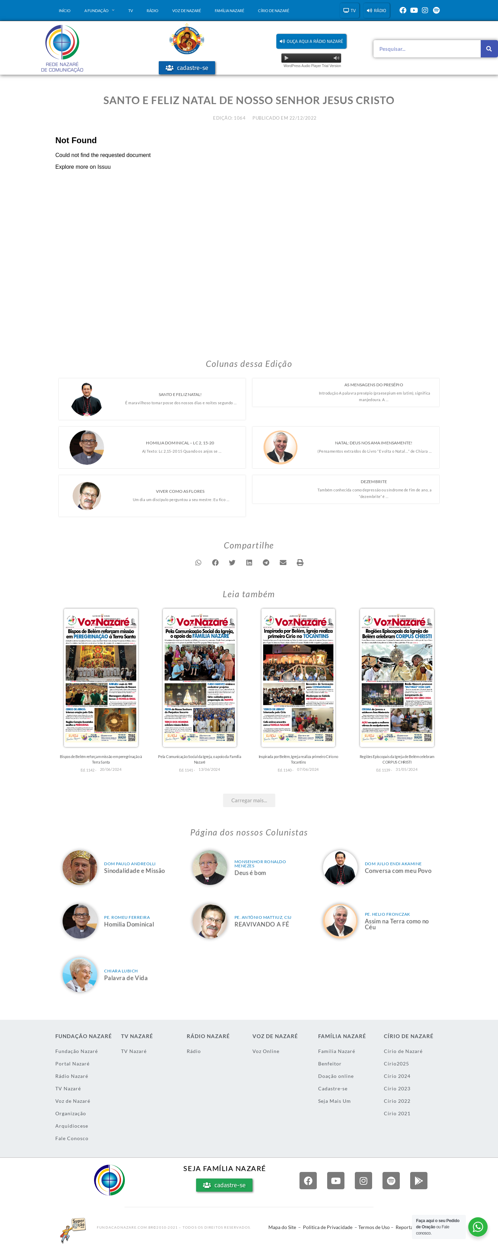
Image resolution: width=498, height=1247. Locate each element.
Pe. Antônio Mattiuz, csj (263, 917)
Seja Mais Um (334, 1101)
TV (130, 10)
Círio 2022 (397, 1101)
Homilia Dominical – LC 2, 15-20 (180, 442)
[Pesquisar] (489, 48)
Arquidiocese (71, 1126)
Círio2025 (396, 1063)
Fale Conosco (72, 1138)
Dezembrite (374, 481)
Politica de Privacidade (327, 1227)
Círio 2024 (397, 1076)
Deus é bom (250, 872)
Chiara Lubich (121, 970)
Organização (70, 1113)
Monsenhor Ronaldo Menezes (260, 863)
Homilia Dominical (129, 924)
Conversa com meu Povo (398, 870)
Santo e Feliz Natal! (180, 394)
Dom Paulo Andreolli (130, 863)
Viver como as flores (180, 491)
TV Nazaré (68, 1088)
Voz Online (265, 1051)
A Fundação (99, 10)
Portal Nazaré (72, 1063)
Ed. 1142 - (88, 770)
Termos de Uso (374, 1227)
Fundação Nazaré (76, 1051)
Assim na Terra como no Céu (397, 924)
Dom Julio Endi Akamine (393, 863)
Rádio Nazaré (71, 1076)
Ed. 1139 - (384, 770)
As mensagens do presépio (373, 384)
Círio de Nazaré (273, 10)
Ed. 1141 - (187, 770)
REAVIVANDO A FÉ (261, 924)
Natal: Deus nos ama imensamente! (373, 442)
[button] (311, 41)
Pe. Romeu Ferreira (127, 917)
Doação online (336, 1076)
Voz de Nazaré (186, 10)
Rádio (152, 10)
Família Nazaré (229, 10)
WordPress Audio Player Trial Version (312, 66)
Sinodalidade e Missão (134, 870)
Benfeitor (330, 1063)
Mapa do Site (282, 1227)
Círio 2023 (397, 1088)
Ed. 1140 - (286, 770)
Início (65, 10)
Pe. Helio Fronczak (387, 914)
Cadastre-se (333, 1088)
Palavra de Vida (126, 977)
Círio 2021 (397, 1113)
